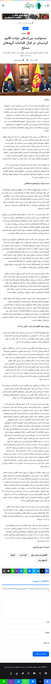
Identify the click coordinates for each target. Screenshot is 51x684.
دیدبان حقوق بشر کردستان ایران (14, 667)
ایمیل (47, 632)
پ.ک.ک (22, 555)
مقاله (19, 23)
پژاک (12, 555)
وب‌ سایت (46, 643)
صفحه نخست (28, 23)
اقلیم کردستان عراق (38, 555)
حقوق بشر (42, 560)
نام (47, 622)
